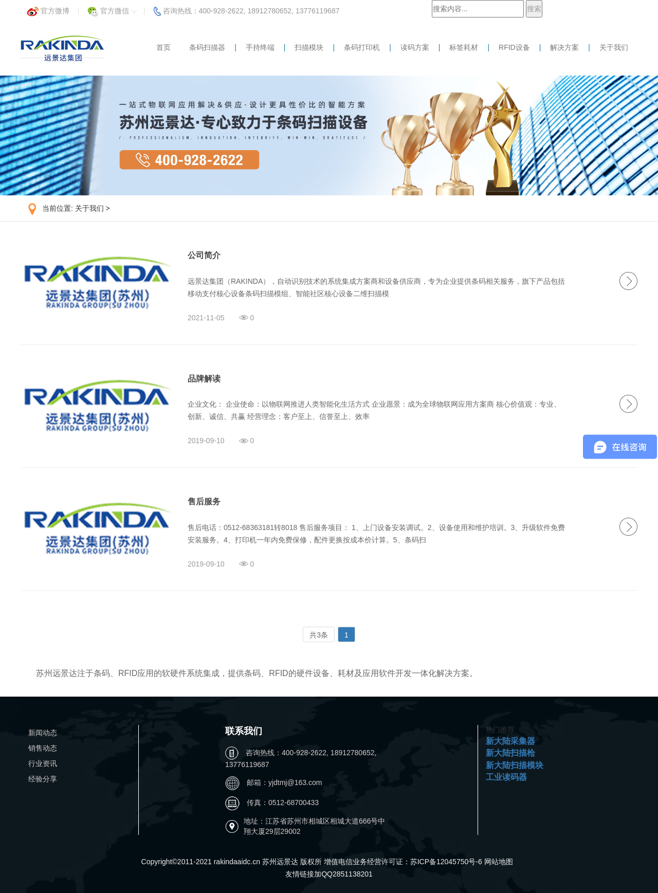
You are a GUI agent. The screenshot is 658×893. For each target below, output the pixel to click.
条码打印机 (362, 47)
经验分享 (42, 779)
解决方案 (564, 47)
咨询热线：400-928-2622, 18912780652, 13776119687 (247, 8)
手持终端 (260, 47)
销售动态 (42, 748)
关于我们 (613, 47)
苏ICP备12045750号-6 (447, 862)
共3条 (318, 635)
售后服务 (204, 501)
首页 (163, 47)
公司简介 (204, 255)
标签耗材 (463, 47)
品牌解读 (204, 378)
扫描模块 (309, 47)
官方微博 (48, 8)
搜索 (534, 9)
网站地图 (498, 862)
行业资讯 (42, 763)
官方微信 (112, 8)
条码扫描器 (207, 47)
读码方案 (414, 47)
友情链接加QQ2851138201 (329, 874)
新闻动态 (42, 732)
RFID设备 (514, 47)
